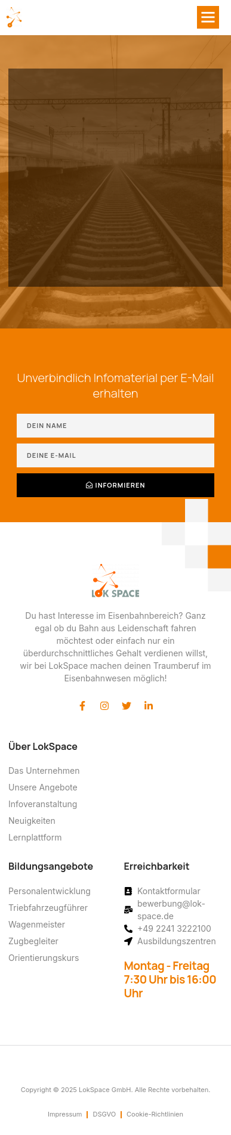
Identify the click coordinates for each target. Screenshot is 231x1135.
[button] (208, 17)
